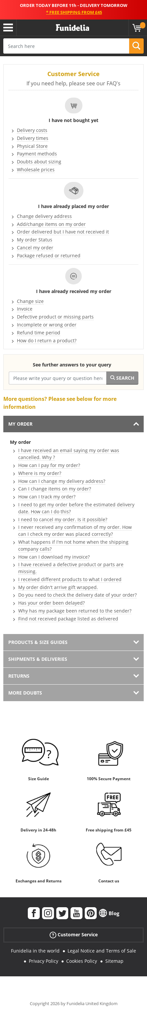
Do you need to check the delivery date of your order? (77, 595)
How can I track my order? (46, 496)
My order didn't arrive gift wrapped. (58, 587)
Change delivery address (44, 216)
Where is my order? (39, 473)
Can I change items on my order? (54, 489)
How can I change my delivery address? (61, 481)
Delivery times (32, 138)
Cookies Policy (81, 961)
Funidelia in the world (35, 951)
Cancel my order (35, 247)
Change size (30, 301)
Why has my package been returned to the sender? (74, 611)
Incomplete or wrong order (46, 324)
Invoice (24, 309)
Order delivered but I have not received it (63, 232)
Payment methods (37, 153)
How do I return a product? (46, 340)
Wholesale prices (36, 169)
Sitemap (114, 961)
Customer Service (74, 934)
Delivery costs (32, 130)
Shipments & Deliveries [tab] (37, 659)
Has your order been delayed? (51, 603)
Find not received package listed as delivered (68, 619)
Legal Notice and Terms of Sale (102, 951)
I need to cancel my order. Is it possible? (62, 519)
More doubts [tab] (25, 693)
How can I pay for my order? (49, 465)
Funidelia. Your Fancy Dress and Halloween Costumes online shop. (72, 27)
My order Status (34, 239)
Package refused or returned (48, 255)
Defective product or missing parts (55, 317)
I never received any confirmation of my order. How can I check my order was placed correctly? (75, 530)
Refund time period (38, 332)
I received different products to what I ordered (70, 579)
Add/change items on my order (51, 224)
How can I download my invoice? (54, 557)
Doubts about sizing (39, 161)
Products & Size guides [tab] (38, 642)
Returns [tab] (18, 676)
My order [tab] (20, 424)
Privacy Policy (43, 961)
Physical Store (32, 146)
